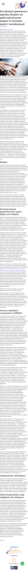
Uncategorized (3, 26)
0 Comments (10, 29)
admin (2, 540)
